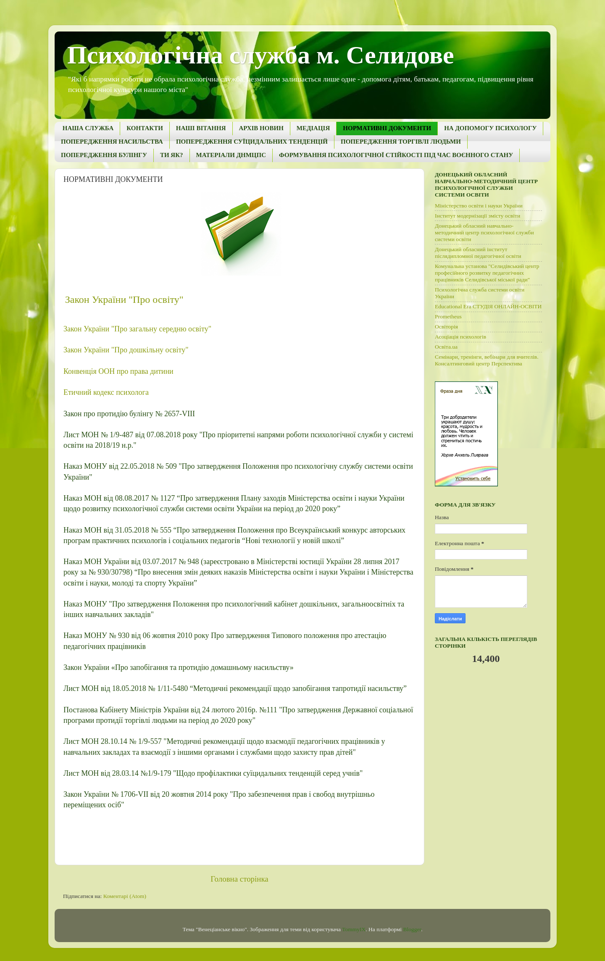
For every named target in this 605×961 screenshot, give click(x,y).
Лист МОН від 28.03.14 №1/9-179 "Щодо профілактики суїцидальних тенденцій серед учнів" (213, 773)
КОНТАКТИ (144, 128)
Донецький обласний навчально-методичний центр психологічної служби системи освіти (484, 232)
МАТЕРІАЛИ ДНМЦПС (231, 155)
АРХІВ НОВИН (261, 128)
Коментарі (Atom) (124, 896)
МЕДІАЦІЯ (313, 128)
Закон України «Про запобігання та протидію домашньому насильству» (178, 667)
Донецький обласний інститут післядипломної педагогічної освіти (478, 252)
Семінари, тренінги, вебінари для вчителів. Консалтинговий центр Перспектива (487, 360)
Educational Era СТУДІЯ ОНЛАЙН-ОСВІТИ (488, 306)
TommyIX (354, 929)
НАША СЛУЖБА (88, 128)
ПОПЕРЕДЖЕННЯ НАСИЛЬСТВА (112, 141)
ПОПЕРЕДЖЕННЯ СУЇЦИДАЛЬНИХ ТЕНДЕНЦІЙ (252, 141)
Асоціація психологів (460, 336)
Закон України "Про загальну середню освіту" (137, 329)
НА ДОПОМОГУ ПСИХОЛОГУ (490, 128)
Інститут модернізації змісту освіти (477, 216)
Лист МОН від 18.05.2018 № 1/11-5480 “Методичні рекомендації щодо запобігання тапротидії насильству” (235, 688)
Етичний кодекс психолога (106, 392)
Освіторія (446, 326)
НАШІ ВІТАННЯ (201, 128)
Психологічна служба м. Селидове (260, 55)
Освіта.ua (446, 347)
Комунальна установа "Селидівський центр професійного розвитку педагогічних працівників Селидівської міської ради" (487, 273)
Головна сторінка (239, 878)
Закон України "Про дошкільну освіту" (125, 350)
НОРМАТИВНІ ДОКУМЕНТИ (387, 128)
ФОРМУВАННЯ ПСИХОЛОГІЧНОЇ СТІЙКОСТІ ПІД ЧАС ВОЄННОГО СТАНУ (396, 155)
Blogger (412, 929)
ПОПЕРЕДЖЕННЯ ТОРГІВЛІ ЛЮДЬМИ (401, 141)
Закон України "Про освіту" (124, 299)
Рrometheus (448, 316)
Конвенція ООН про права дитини (118, 371)
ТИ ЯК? (171, 155)
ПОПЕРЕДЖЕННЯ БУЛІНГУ (104, 155)
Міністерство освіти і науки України (479, 205)
